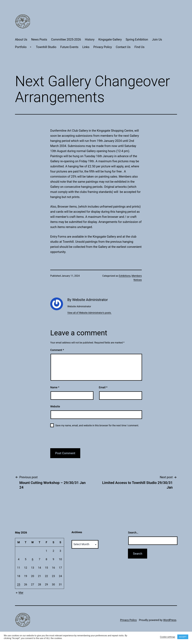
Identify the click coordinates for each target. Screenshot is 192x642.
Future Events (69, 47)
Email (103, 387)
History (89, 39)
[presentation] (73, 439)
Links (85, 47)
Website (55, 406)
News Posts (39, 39)
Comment (57, 350)
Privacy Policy (102, 47)
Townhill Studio (46, 47)
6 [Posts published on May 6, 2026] (32, 559)
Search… (133, 532)
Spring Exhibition (137, 39)
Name (54, 387)
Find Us (139, 47)
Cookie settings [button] (167, 637)
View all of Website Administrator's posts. (89, 312)
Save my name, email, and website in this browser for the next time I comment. (97, 425)
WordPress (169, 620)
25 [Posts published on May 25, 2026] (18, 584)
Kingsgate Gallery (110, 39)
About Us (21, 39)
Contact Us (123, 47)
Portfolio (21, 47)
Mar (19, 592)
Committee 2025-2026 (66, 39)
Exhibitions (124, 275)
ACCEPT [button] (182, 637)
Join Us (157, 39)
